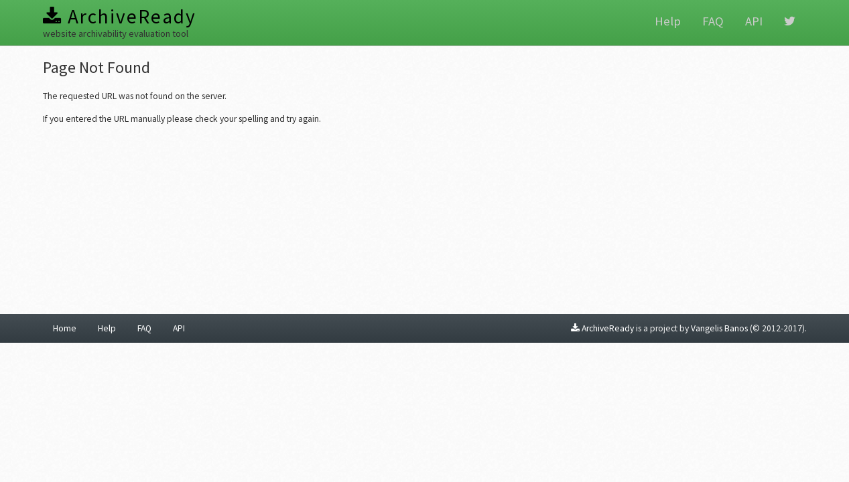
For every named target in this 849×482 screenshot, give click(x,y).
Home (64, 328)
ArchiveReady (119, 16)
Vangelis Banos (719, 328)
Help (668, 21)
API (754, 21)
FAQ (713, 21)
